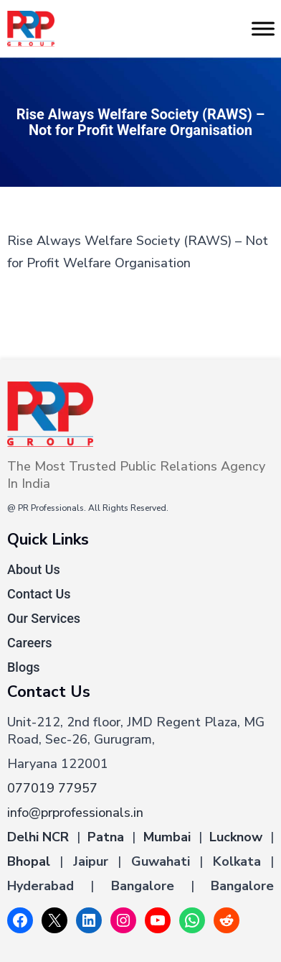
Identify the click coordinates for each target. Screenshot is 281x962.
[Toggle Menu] (263, 28)
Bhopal (28, 861)
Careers (29, 642)
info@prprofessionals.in (75, 812)
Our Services (43, 618)
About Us (33, 569)
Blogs (23, 667)
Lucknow (235, 837)
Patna (105, 837)
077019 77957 (52, 788)
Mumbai (167, 837)
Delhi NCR (38, 837)
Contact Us (39, 593)
